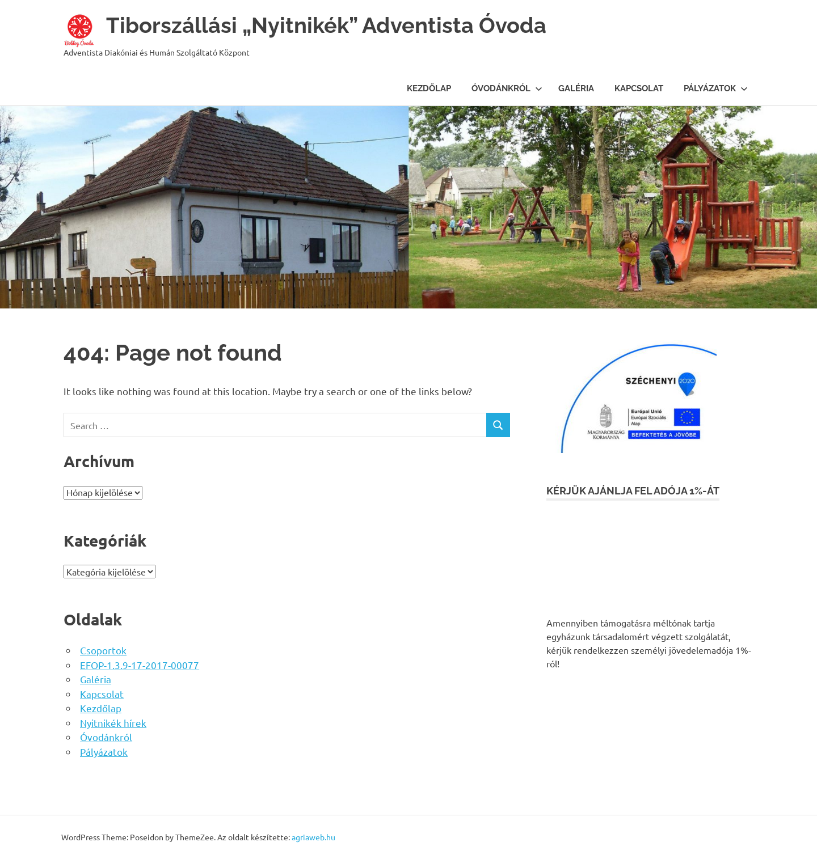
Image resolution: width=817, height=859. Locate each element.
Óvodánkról (506, 88)
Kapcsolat (638, 88)
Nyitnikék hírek (113, 723)
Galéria (576, 88)
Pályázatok (716, 88)
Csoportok (103, 650)
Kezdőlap (429, 88)
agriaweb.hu (313, 837)
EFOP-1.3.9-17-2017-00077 (139, 665)
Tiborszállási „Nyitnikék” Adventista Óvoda (326, 25)
